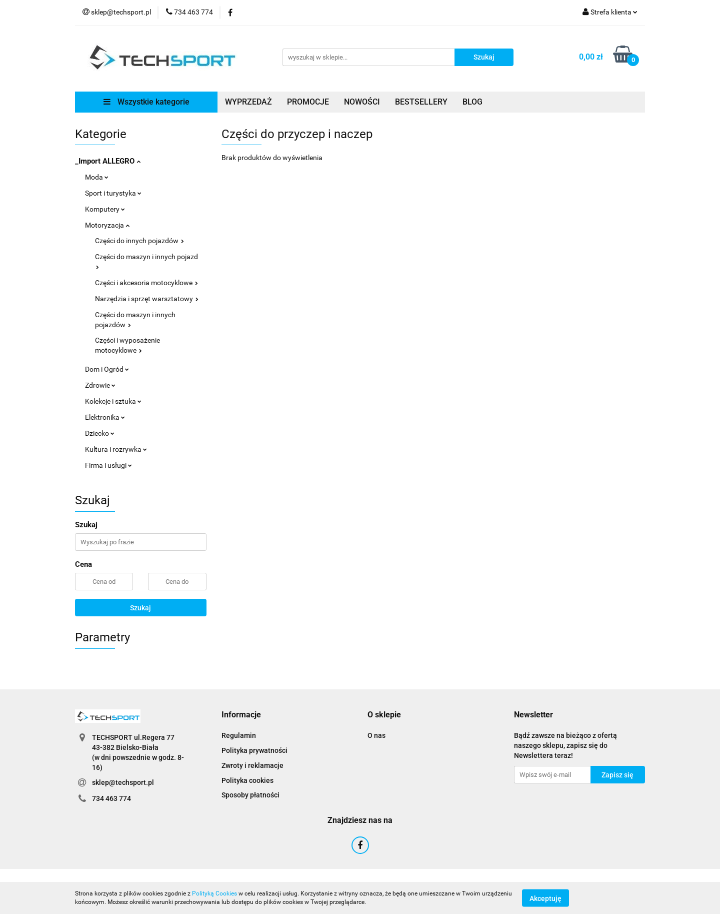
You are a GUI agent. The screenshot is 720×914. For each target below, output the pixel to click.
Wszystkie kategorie (147, 102)
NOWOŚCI (362, 102)
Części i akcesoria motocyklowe (146, 283)
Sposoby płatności (251, 795)
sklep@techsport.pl (123, 782)
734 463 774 (111, 798)
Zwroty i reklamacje (253, 765)
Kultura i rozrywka (116, 449)
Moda (96, 177)
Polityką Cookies (214, 893)
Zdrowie (100, 385)
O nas (377, 735)
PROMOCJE (308, 102)
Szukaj (140, 608)
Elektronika (105, 417)
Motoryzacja (107, 225)
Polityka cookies (248, 780)
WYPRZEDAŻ (248, 102)
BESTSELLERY (421, 102)
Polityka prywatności (255, 750)
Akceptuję (546, 898)
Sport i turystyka (113, 193)
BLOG (472, 102)
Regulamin (239, 735)
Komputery (105, 209)
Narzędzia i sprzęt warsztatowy (146, 299)
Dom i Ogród (107, 369)
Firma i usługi (108, 465)
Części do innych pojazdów (139, 241)
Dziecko (99, 433)
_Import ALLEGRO (107, 161)
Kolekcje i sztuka (113, 401)
